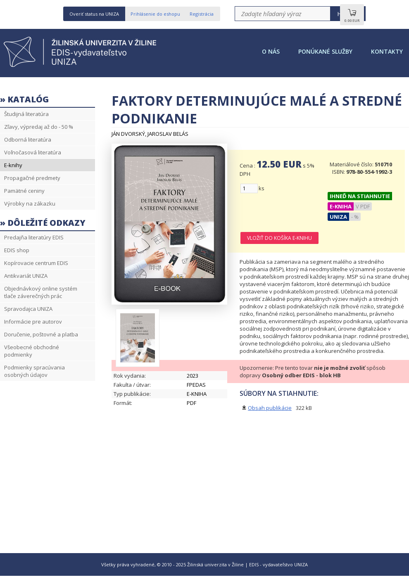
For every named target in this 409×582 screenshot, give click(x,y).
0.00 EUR (352, 17)
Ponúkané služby (325, 51)
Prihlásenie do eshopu (155, 14)
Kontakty (387, 51)
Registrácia (202, 14)
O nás (271, 51)
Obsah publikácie (270, 408)
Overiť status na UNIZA (94, 14)
